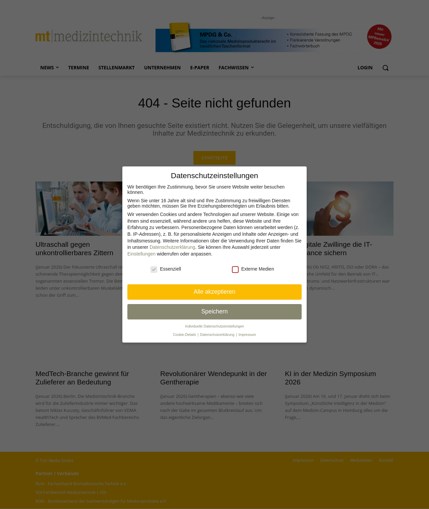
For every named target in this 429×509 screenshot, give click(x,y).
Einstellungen (141, 254)
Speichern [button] (214, 311)
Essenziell (165, 269)
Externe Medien (253, 269)
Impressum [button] (247, 335)
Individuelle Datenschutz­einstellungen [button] (214, 326)
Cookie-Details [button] (185, 335)
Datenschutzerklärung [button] (217, 335)
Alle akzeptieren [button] (215, 291)
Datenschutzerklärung (172, 247)
